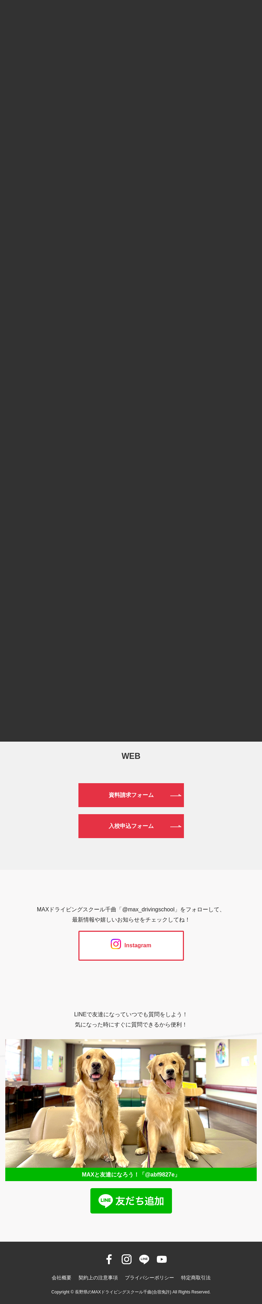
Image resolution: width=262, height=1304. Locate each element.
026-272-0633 (131, 707)
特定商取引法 (196, 1277)
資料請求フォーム (131, 795)
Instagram (131, 945)
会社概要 (61, 1277)
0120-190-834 (131, 670)
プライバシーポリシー (149, 1277)
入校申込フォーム (131, 826)
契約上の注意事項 (98, 1277)
